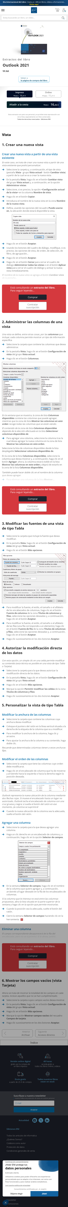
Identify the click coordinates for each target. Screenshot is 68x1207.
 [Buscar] (63, 18)
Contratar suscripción (32, 306)
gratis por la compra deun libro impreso (20, 1063)
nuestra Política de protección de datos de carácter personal (34, 1098)
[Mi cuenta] (64, 10)
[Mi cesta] (57, 10)
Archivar (26, 1035)
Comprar (33, 297)
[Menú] (3, 10)
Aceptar (34, 1109)
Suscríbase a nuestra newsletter (34, 1096)
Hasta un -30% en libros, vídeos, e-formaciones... (34, 3)
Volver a (34, 79)
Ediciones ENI (34, 10)
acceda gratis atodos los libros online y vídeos (47, 1063)
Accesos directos (46, 1035)
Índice (34, 1042)
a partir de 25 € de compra (20, 1080)
